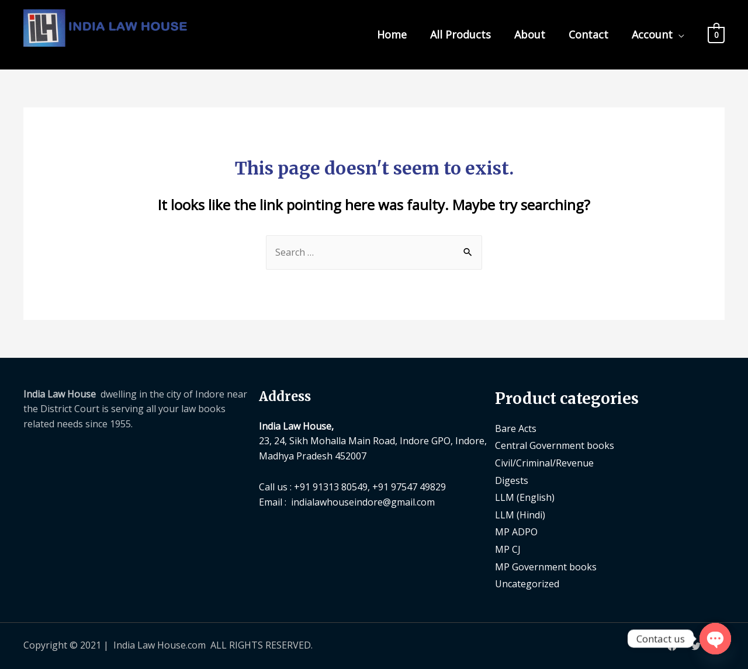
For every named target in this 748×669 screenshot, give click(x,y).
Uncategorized (527, 583)
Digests (511, 480)
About (529, 34)
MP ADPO (516, 531)
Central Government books (554, 445)
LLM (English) (525, 497)
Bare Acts (515, 428)
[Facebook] (672, 646)
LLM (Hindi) (520, 514)
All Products (460, 34)
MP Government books (546, 566)
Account (652, 34)
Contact (588, 34)
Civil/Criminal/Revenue (544, 463)
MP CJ (508, 549)
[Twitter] (696, 646)
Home (392, 34)
